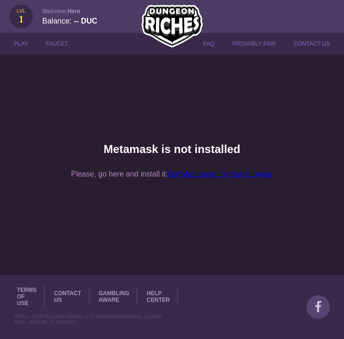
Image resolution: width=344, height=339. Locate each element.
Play (21, 43)
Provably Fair (254, 43)
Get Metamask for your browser (220, 174)
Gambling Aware (114, 296)
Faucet (57, 43)
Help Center (158, 296)
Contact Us (312, 43)
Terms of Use (27, 297)
